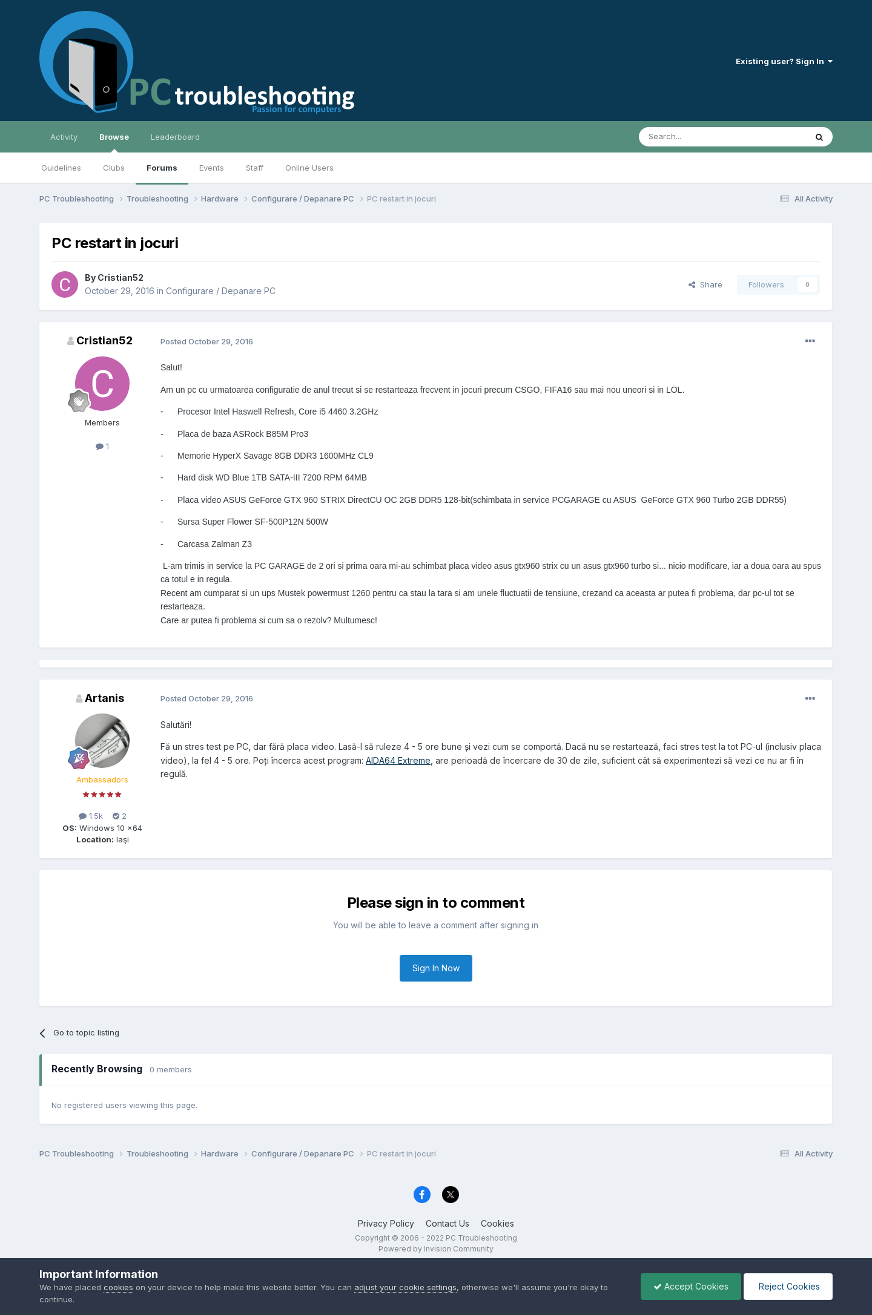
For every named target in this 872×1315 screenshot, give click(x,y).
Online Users (309, 167)
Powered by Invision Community (436, 1248)
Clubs (114, 167)
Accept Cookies (690, 1286)
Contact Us (447, 1223)
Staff (254, 167)
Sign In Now (436, 968)
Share (705, 284)
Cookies (497, 1223)
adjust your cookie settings (405, 1287)
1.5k (91, 816)
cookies (118, 1287)
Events (211, 167)
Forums (162, 167)
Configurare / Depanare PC (221, 291)
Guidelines (61, 167)
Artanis (104, 698)
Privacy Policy (386, 1223)
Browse (114, 142)
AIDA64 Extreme (398, 760)
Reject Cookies (788, 1286)
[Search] (691, 136)
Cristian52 (120, 277)
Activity (64, 137)
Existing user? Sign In (784, 61)
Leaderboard (175, 137)
